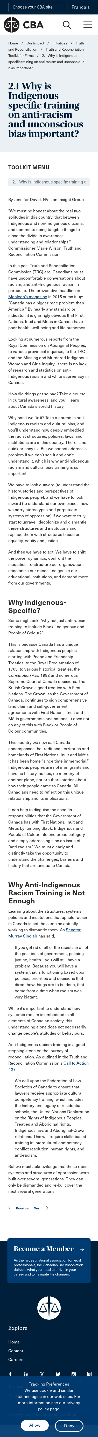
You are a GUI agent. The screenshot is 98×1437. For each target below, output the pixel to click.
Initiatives (59, 43)
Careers (15, 1359)
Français (81, 7)
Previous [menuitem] (22, 1208)
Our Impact (35, 43)
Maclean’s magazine (27, 296)
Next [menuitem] (37, 1208)
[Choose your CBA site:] (37, 7)
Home (13, 43)
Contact (15, 1350)
